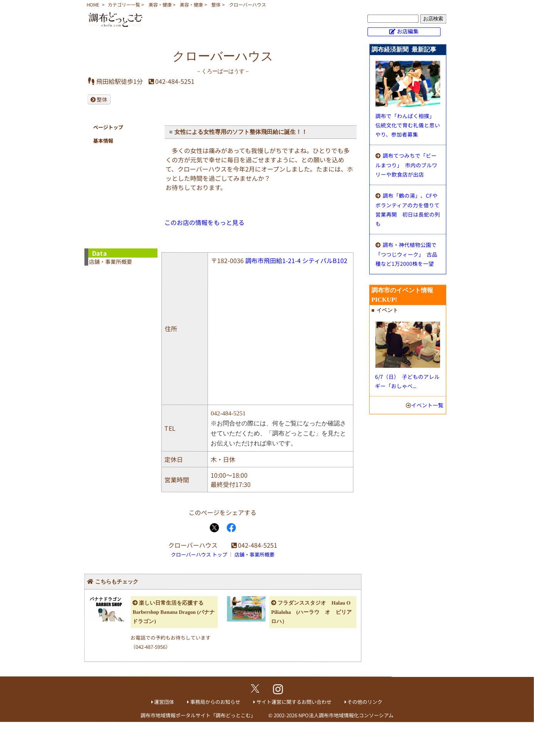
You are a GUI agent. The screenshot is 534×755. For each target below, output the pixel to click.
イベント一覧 (427, 405)
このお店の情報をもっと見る (204, 222)
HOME (93, 4)
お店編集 (407, 31)
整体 (216, 4)
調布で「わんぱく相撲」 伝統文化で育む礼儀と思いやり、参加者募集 (407, 125)
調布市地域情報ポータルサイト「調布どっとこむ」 (198, 715)
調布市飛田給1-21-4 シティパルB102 (296, 260)
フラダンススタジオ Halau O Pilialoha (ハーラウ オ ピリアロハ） (311, 612)
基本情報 (103, 140)
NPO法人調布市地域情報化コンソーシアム (345, 715)
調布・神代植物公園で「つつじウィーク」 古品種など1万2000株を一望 (406, 254)
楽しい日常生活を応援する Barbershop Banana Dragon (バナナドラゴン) (173, 612)
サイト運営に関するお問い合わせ (293, 701)
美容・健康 (160, 4)
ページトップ (108, 127)
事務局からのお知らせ (215, 701)
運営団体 (164, 701)
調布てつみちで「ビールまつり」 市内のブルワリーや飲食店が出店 (406, 165)
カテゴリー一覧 (124, 4)
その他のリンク (364, 701)
